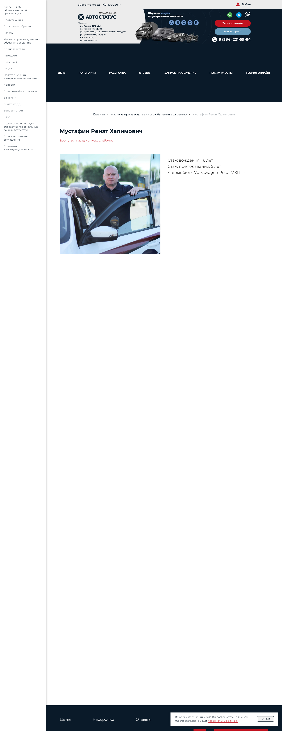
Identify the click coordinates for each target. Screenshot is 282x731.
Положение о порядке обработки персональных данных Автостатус (21, 127)
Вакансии (10, 97)
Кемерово (110, 4)
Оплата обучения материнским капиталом (20, 76)
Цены (62, 72)
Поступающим (13, 20)
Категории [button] (87, 72)
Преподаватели (14, 49)
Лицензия (10, 62)
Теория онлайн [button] (258, 72)
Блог (7, 117)
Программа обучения (18, 26)
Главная (99, 114)
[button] (233, 23)
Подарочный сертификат (20, 91)
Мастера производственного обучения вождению (23, 41)
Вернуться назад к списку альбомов (87, 140)
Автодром (10, 55)
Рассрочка (117, 72)
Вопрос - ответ (13, 110)
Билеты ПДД (12, 104)
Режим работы (221, 72)
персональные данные (223, 720)
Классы (8, 33)
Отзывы (145, 72)
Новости (9, 84)
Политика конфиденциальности (18, 148)
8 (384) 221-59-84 (235, 39)
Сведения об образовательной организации (15, 10)
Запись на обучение (180, 72)
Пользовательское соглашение (16, 138)
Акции (8, 68)
